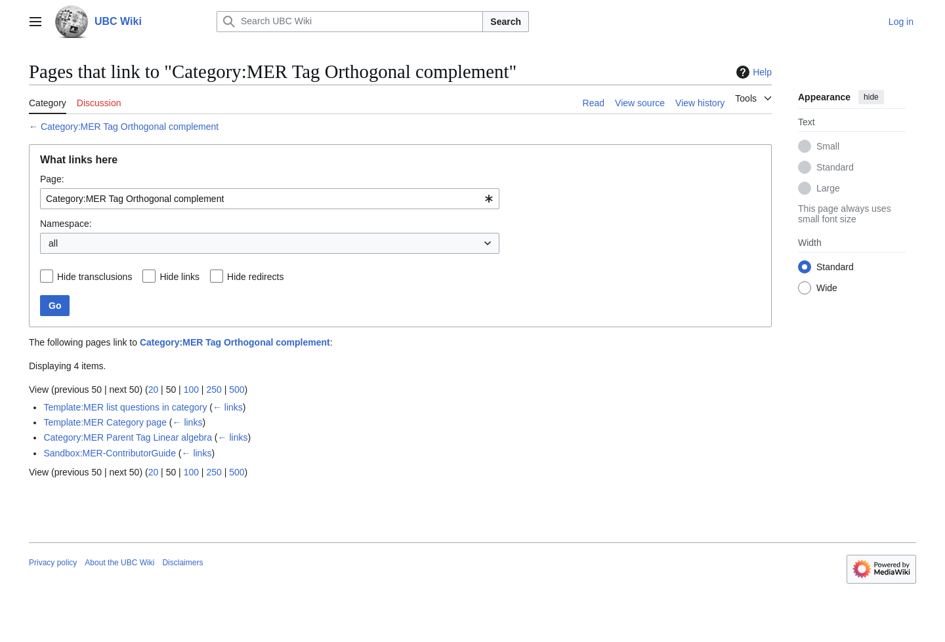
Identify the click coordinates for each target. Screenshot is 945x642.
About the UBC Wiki (119, 562)
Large (828, 188)
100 (191, 389)
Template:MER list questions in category (125, 407)
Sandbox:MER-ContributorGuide (109, 453)
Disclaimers (182, 562)
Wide (826, 288)
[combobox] (269, 198)
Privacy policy (53, 562)
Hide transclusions (94, 276)
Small (827, 146)
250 (213, 389)
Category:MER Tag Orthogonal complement (130, 126)
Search (505, 21)
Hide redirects (255, 276)
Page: (52, 179)
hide (871, 97)
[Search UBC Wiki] (350, 21)
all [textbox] (53, 243)
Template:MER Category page (105, 422)
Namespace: (66, 223)
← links (228, 407)
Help (752, 72)
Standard (835, 167)
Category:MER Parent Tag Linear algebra (127, 437)
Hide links (179, 276)
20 (153, 389)
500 (236, 389)
